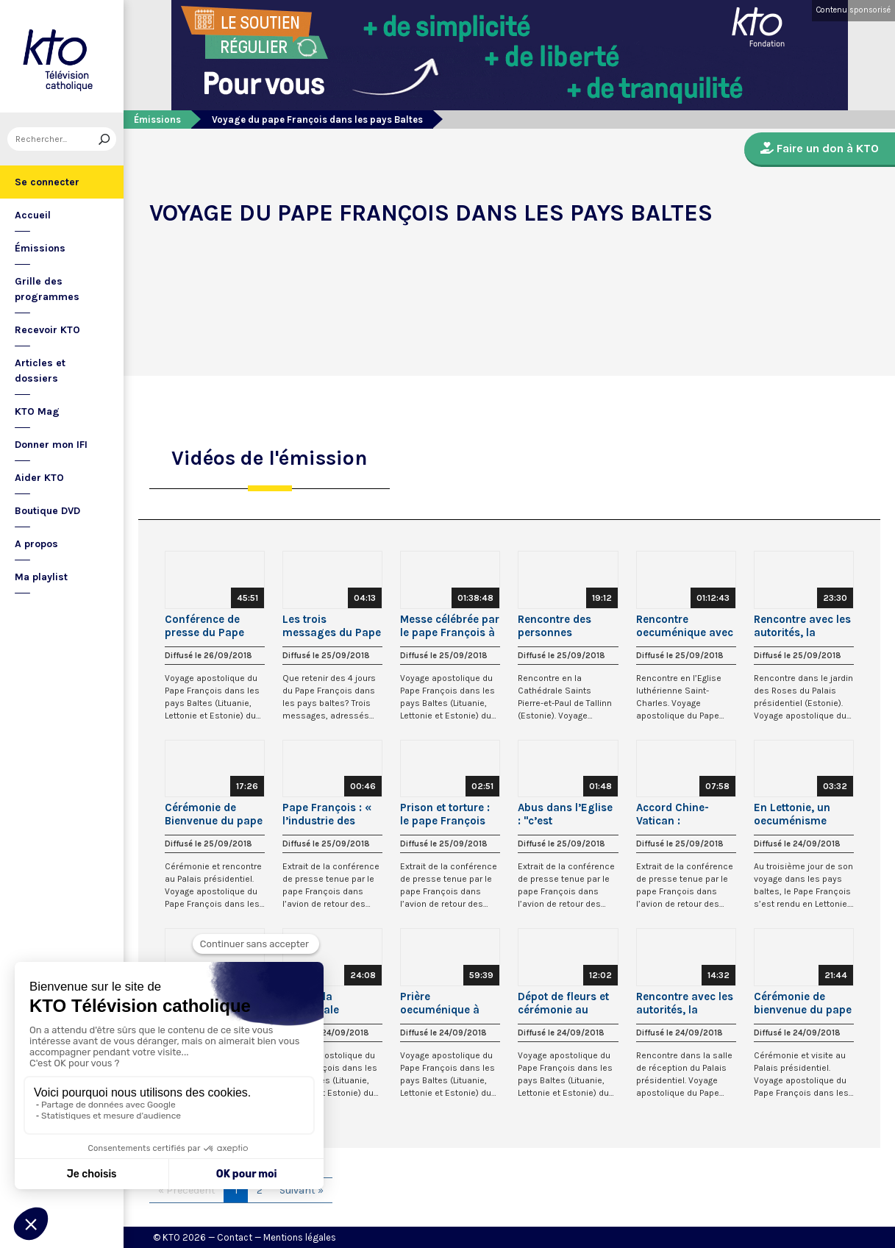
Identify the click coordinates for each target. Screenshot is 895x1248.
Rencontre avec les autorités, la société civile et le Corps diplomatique (802, 626)
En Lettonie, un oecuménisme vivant (792, 814)
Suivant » (301, 1190)
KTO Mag (37, 411)
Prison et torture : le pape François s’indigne (445, 814)
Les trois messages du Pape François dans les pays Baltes (331, 626)
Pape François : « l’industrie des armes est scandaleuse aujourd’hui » (326, 814)
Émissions (40, 248)
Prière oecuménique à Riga (439, 1003)
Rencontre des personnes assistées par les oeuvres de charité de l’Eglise (565, 626)
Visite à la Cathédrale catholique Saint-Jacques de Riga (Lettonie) (326, 1003)
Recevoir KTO (47, 330)
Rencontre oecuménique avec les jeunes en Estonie (684, 626)
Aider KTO (39, 477)
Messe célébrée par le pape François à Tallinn (449, 626)
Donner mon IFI (51, 444)
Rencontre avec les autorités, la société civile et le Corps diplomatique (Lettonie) (684, 1003)
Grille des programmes (47, 289)
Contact (234, 1237)
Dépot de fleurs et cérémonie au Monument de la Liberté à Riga (563, 1003)
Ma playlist (41, 577)
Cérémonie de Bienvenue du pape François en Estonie (214, 814)
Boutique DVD (47, 510)
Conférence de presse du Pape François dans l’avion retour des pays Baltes (210, 626)
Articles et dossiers (40, 371)
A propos (36, 544)
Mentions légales (299, 1237)
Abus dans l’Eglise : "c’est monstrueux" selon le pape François (567, 814)
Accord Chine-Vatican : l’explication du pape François (675, 814)
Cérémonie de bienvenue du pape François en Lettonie (803, 1003)
